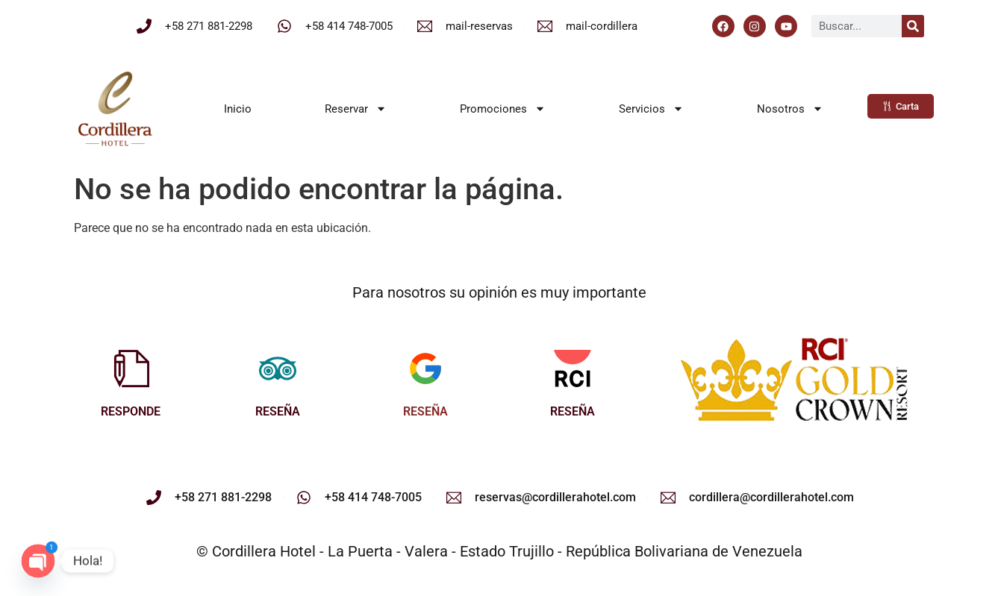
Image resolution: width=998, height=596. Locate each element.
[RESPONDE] (130, 368)
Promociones (503, 108)
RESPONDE (130, 411)
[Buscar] (913, 26)
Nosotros (790, 108)
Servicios (651, 108)
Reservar (356, 108)
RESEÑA (277, 411)
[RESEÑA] (277, 368)
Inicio (238, 109)
